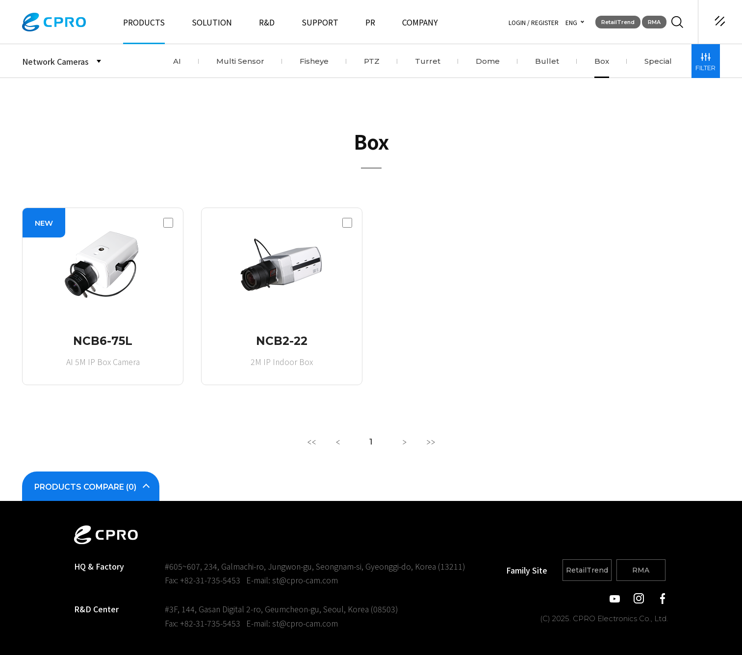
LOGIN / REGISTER (534, 22)
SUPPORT (320, 22)
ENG (571, 22)
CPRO (54, 22)
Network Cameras (55, 61)
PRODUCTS (144, 22)
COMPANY (420, 22)
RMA (654, 22)
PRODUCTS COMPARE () (91, 487)
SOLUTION (212, 22)
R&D (267, 22)
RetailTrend (618, 22)
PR (370, 22)
